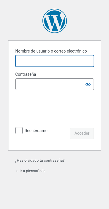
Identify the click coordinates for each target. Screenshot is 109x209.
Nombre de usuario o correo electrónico (51, 51)
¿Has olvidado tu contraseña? (40, 160)
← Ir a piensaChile (30, 171)
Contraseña (25, 74)
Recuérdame (36, 130)
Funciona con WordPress (54, 21)
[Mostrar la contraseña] (88, 84)
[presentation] (55, 109)
